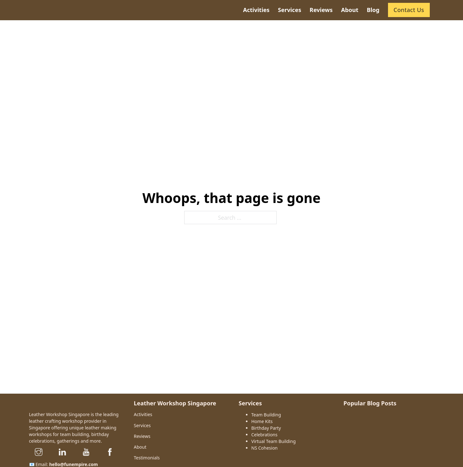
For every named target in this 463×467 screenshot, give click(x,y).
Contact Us (409, 10)
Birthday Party (266, 428)
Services (142, 425)
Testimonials (147, 458)
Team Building (266, 415)
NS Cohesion (264, 448)
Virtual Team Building (273, 441)
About (140, 447)
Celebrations (264, 435)
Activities (143, 414)
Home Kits (262, 421)
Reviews (142, 436)
